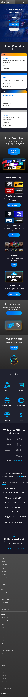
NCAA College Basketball (7, 650)
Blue (5, 78)
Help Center (20, 476)
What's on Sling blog (6, 599)
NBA (2, 627)
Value (2, 668)
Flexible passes (24, 482)
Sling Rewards (4, 685)
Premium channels (5, 577)
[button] (14, 24)
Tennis (2, 640)
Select (6, 115)
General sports (4, 617)
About (4, 482)
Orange (6, 58)
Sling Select (4, 574)
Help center (4, 675)
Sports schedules (5, 620)
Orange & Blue (8, 95)
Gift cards (3, 584)
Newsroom (3, 678)
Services (3, 561)
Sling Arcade (4, 681)
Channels (3, 596)
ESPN (2, 624)
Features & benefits (6, 688)
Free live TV (4, 592)
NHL (2, 637)
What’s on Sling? (12, 482)
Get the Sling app (5, 609)
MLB (2, 653)
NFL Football (4, 630)
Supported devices (5, 672)
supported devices (17, 460)
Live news (3, 605)
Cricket (3, 657)
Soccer (3, 647)
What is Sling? (4, 665)
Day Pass (3, 571)
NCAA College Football (6, 634)
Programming (4, 602)
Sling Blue (3, 568)
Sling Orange (4, 564)
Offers (2, 581)
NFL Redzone (4, 643)
